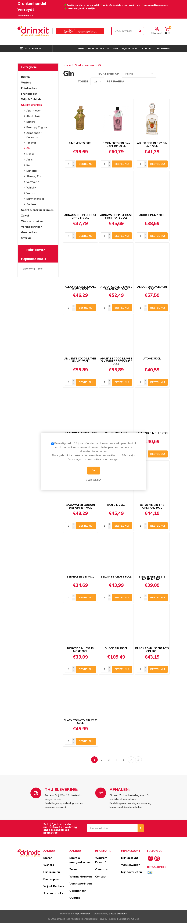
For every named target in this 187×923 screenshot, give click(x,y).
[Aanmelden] (112, 828)
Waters (26, 82)
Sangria (31, 170)
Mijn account (156, 33)
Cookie (113, 918)
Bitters (30, 121)
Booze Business (118, 913)
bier (40, 268)
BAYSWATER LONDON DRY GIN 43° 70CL (80, 506)
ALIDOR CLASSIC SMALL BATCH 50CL (80, 288)
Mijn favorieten (131, 872)
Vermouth (32, 182)
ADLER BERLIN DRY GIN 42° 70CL (152, 144)
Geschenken (29, 232)
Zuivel (25, 215)
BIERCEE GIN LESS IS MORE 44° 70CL (152, 578)
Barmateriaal (35, 198)
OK (93, 470)
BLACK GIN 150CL (116, 648)
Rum (29, 165)
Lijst (167, 74)
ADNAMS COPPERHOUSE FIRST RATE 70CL (116, 216)
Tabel (160, 74)
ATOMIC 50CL (152, 358)
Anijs (29, 159)
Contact (100, 876)
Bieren (25, 77)
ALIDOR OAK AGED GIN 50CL (152, 288)
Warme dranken (32, 221)
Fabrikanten (35, 250)
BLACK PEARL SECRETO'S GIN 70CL (152, 650)
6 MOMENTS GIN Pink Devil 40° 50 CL (116, 144)
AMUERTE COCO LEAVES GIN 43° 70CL (80, 360)
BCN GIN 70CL (116, 505)
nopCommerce (83, 913)
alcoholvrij (29, 268)
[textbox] (127, 31)
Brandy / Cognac (37, 127)
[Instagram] (157, 858)
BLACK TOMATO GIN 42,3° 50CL (80, 722)
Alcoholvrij (33, 116)
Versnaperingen (31, 226)
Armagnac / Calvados (34, 135)
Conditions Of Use (128, 918)
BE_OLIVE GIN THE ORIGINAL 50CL (152, 506)
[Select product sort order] (139, 74)
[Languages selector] (25, 15)
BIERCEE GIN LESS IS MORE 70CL (80, 650)
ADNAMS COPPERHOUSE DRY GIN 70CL (80, 216)
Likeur (30, 154)
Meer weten (94, 479)
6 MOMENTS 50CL (80, 143)
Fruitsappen (29, 93)
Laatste (138, 759)
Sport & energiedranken (37, 210)
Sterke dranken (31, 105)
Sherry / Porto (35, 176)
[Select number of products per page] (97, 81)
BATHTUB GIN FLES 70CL (152, 433)
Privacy (103, 918)
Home (67, 65)
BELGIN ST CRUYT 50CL (116, 576)
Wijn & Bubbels (31, 99)
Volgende (131, 759)
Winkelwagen (130, 864)
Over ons (101, 869)
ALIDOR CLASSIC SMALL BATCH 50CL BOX (116, 288)
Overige (26, 238)
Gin (28, 148)
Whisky (31, 187)
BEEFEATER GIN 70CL (80, 576)
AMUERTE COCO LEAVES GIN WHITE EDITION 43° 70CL (116, 361)
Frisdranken (29, 88)
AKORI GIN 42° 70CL (152, 215)
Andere (31, 204)
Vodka (30, 193)
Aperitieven (33, 110)
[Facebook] (150, 858)
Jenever (31, 142)
